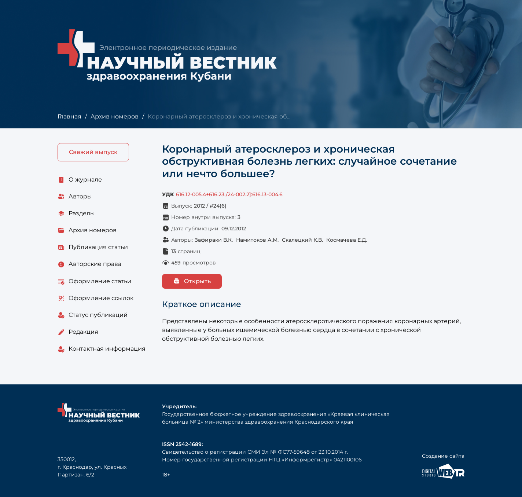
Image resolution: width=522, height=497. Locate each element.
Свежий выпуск (93, 152)
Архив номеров (115, 116)
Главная (69, 116)
